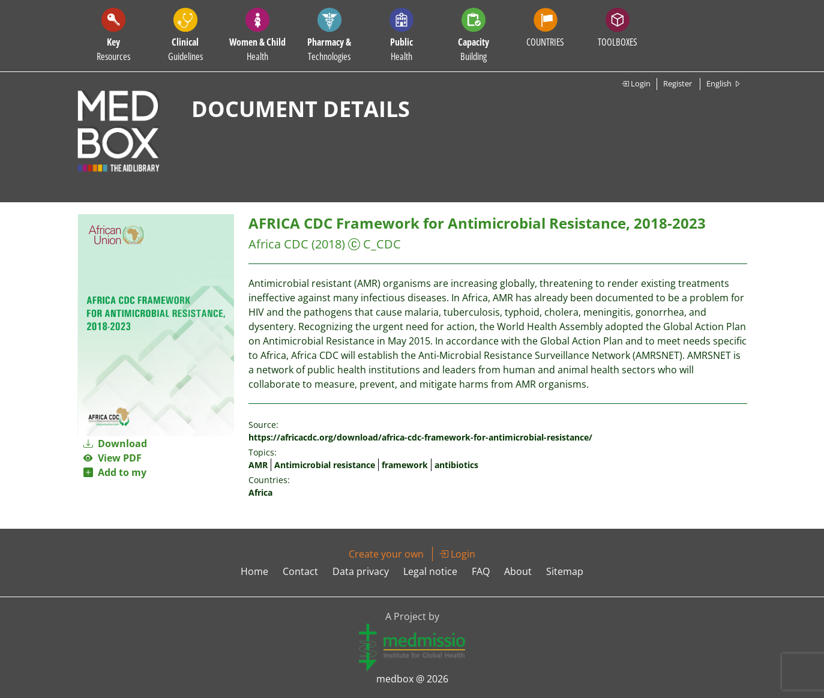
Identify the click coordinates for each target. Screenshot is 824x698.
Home (254, 571)
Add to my (114, 472)
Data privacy (360, 571)
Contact (300, 571)
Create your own (386, 554)
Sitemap (564, 571)
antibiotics (456, 465)
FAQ (481, 571)
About (518, 571)
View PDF (112, 458)
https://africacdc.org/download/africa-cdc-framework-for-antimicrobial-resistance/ (420, 437)
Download (115, 443)
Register (677, 83)
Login (636, 83)
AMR (258, 465)
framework (405, 465)
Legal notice (430, 571)
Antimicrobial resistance (324, 465)
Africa (260, 492)
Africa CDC (278, 244)
